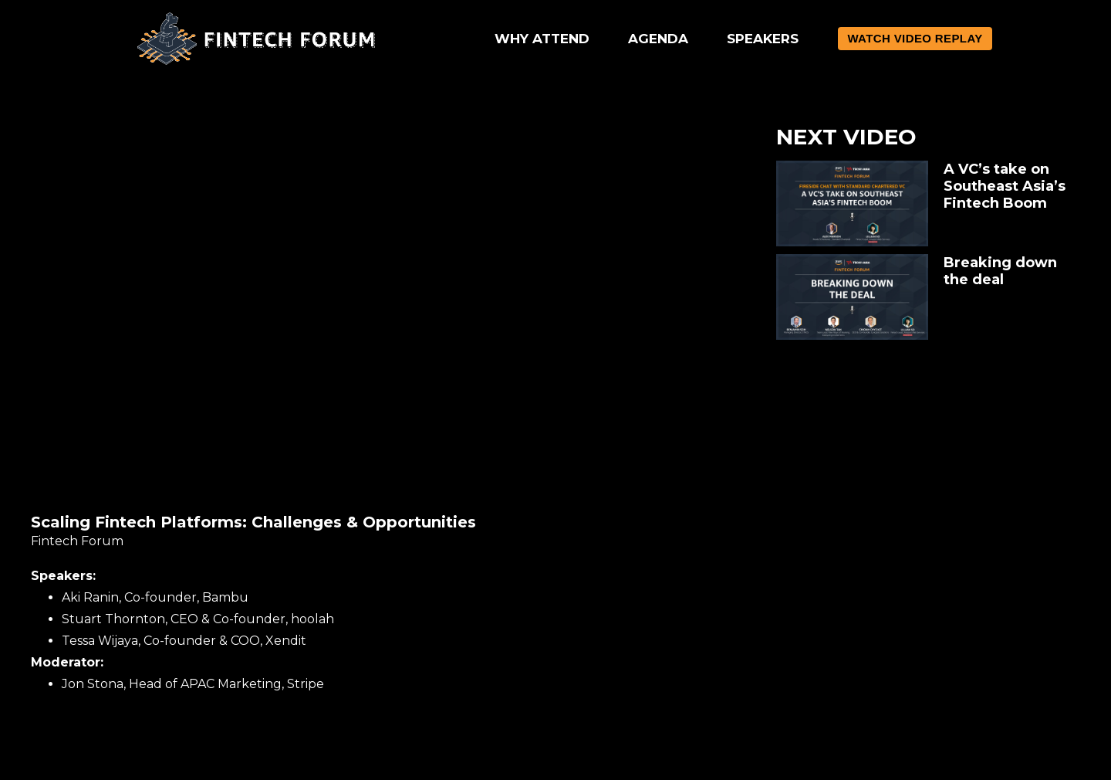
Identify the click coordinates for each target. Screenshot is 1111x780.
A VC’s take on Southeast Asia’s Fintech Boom (1004, 186)
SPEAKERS (763, 38)
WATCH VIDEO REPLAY (914, 38)
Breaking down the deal (1000, 271)
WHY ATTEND (542, 38)
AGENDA (658, 38)
